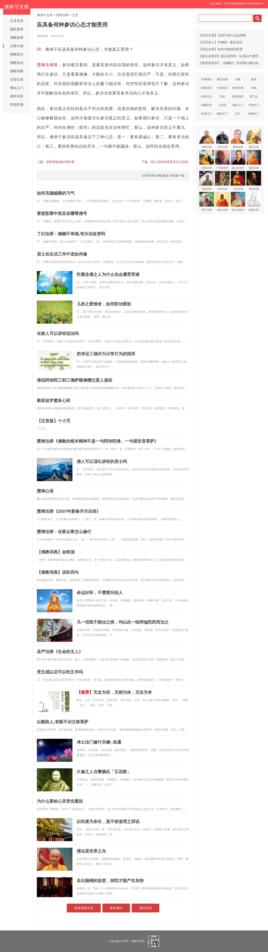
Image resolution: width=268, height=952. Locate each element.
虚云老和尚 (238, 159)
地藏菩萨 (206, 105)
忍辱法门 (206, 113)
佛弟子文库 (45, 15)
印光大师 (222, 139)
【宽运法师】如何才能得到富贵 (221, 49)
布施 (253, 88)
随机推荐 (16, 29)
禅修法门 (253, 113)
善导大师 (253, 139)
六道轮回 (222, 88)
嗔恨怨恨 (237, 96)
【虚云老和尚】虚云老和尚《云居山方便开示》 (232, 56)
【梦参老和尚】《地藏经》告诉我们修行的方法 (232, 63)
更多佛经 (116, 908)
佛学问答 (16, 96)
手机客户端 (177, 175)
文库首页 (16, 21)
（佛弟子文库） (138, 941)
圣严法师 (206, 201)
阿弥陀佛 (16, 104)
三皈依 (222, 105)
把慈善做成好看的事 (60, 162)
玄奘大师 (222, 180)
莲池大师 (206, 159)
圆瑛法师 (253, 159)
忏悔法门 (253, 105)
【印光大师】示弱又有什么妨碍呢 (222, 35)
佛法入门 (16, 88)
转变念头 (206, 96)
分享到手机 (149, 175)
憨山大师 (222, 201)
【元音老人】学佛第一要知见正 (221, 42)
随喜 (253, 79)
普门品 (254, 96)
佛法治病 (222, 79)
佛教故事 (16, 37)
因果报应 (206, 88)
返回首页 (145, 908)
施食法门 (222, 113)
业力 (238, 113)
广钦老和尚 (222, 159)
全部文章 (16, 79)
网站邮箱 (163, 175)
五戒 (222, 96)
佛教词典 (16, 71)
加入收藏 (215, 3)
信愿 (238, 79)
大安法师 (238, 180)
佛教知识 (16, 63)
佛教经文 (16, 54)
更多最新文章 (83, 908)
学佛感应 (206, 79)
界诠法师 (253, 180)
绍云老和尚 (238, 201)
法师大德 (16, 46)
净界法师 (206, 139)
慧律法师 (62, 15)
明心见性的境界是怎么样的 (169, 162)
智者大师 (253, 201)
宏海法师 (206, 180)
